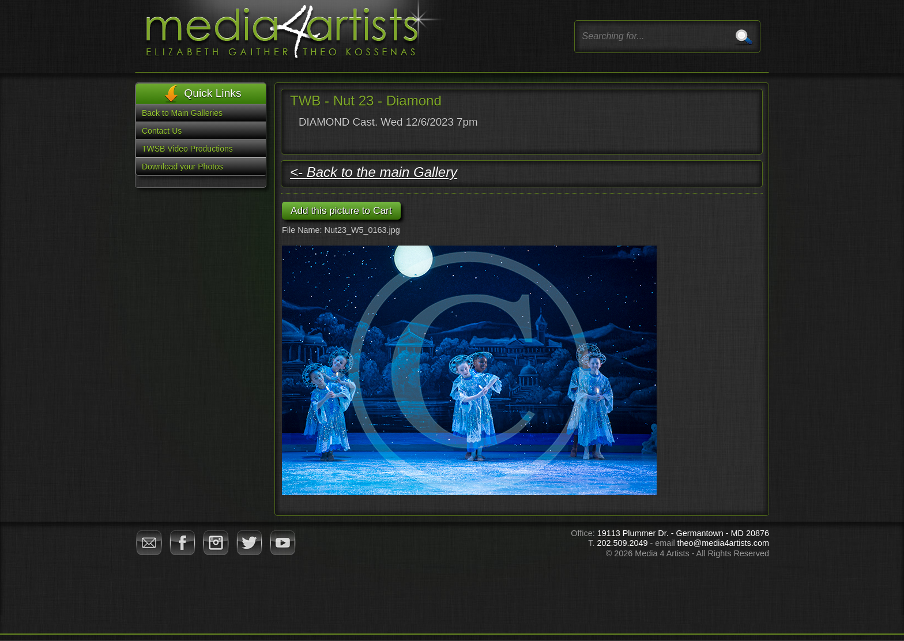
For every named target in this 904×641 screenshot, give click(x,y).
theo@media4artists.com (723, 543)
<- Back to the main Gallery (373, 172)
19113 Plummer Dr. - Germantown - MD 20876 (683, 533)
